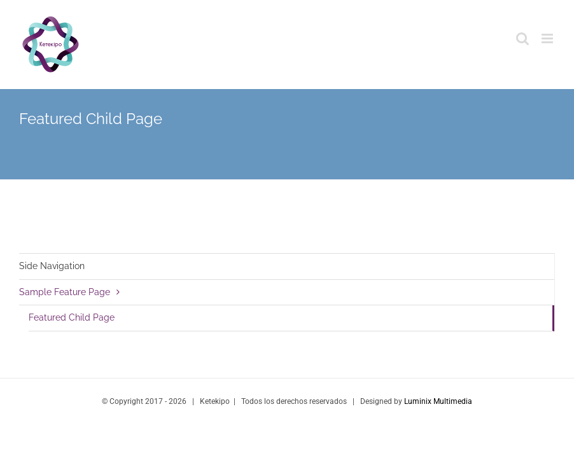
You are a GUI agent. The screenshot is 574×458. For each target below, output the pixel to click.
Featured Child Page (72, 317)
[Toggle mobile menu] (548, 38)
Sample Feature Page (64, 292)
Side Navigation (52, 266)
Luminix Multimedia (438, 401)
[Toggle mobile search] (522, 38)
